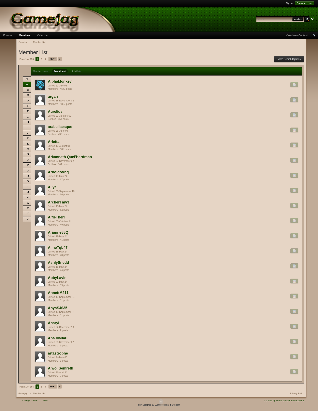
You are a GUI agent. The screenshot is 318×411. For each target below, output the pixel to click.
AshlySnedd (58, 263)
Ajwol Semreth (60, 368)
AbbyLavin (57, 278)
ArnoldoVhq (58, 172)
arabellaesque (60, 127)
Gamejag (23, 393)
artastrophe (58, 353)
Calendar (42, 35)
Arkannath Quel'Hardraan (70, 157)
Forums (7, 35)
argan (53, 97)
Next (53, 59)
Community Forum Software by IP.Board (284, 400)
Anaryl (53, 323)
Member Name (40, 71)
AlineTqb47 (58, 248)
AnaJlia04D (58, 338)
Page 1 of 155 (26, 59)
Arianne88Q (58, 232)
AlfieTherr (56, 217)
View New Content (297, 35)
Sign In (289, 3)
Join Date (76, 71)
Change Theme (30, 400)
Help (45, 400)
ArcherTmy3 (58, 202)
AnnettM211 (58, 293)
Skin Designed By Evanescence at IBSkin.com (159, 405)
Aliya (52, 187)
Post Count (60, 71)
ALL (28, 79)
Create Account (304, 3)
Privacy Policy (297, 393)
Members (24, 35)
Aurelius (55, 112)
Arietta (53, 142)
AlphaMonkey (60, 81)
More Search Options (289, 59)
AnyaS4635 (57, 308)
